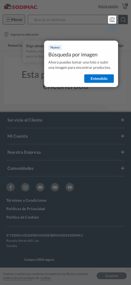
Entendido (99, 78)
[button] (79, 19)
